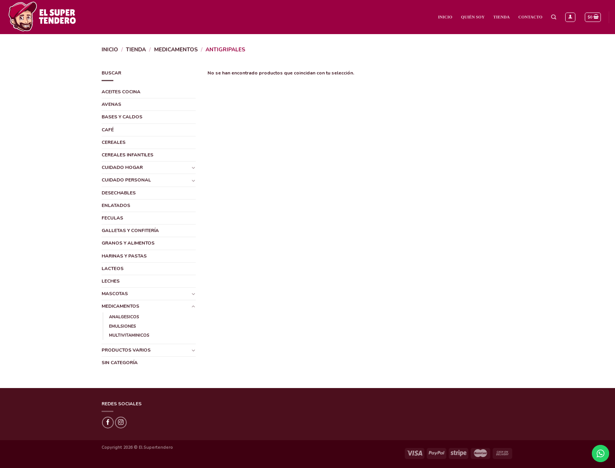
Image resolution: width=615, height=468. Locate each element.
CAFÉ (108, 130)
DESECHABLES (119, 193)
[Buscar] (553, 17)
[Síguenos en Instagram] (121, 422)
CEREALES (114, 142)
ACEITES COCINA (121, 92)
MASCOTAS (115, 293)
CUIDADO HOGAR (122, 167)
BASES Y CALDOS (122, 117)
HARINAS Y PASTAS (124, 256)
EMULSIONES (122, 326)
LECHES (111, 281)
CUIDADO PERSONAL (126, 180)
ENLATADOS (116, 205)
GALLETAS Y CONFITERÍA (130, 230)
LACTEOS (113, 268)
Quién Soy (472, 17)
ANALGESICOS (124, 317)
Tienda (501, 17)
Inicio (445, 17)
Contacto (530, 17)
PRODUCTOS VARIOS (126, 350)
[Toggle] (193, 167)
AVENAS (111, 104)
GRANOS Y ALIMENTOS (128, 243)
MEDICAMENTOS (176, 49)
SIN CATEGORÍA (120, 362)
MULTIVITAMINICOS (129, 335)
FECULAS (112, 218)
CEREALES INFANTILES (127, 155)
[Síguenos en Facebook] (108, 422)
